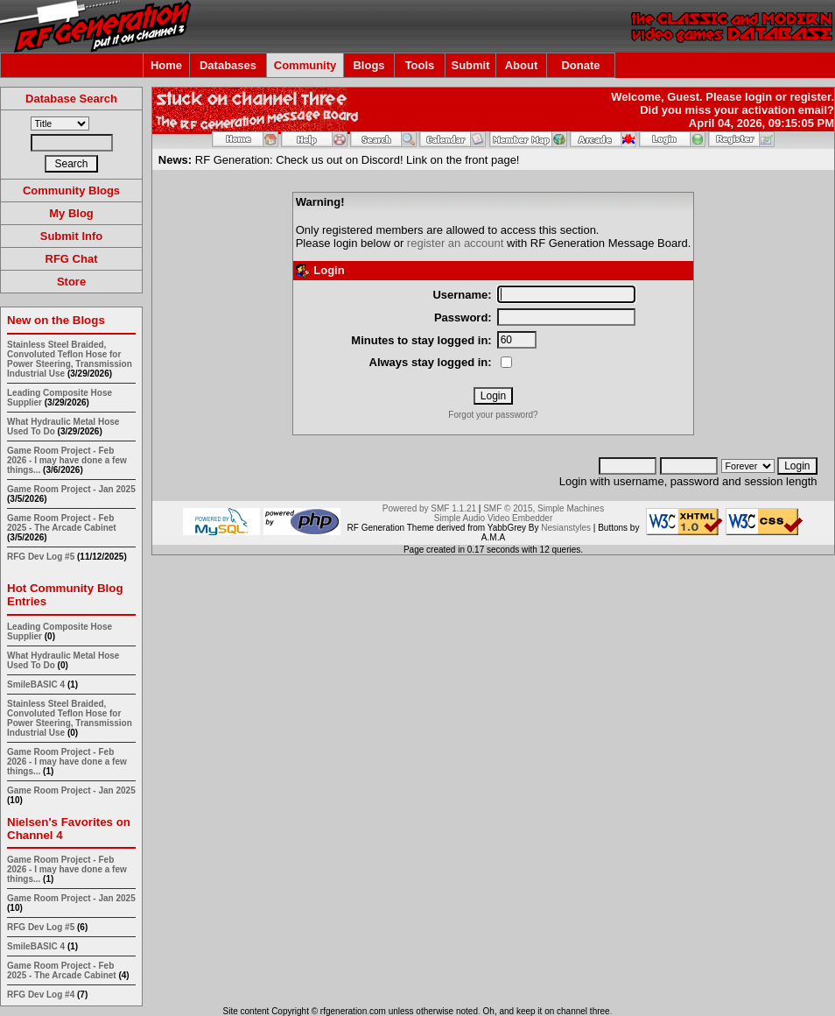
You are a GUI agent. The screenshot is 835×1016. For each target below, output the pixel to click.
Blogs (368, 65)
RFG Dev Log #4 (40, 994)
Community (305, 65)
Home (166, 65)
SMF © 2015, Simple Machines (543, 508)
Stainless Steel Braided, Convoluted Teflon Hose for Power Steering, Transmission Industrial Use (69, 359)
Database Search (71, 98)
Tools (420, 65)
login (758, 96)
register (810, 96)
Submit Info (71, 236)
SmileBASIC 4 (36, 684)
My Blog (71, 213)
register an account (455, 243)
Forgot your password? (492, 415)
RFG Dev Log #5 (40, 556)
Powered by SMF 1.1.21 (429, 508)
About (521, 65)
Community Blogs (71, 190)
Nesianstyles (566, 528)
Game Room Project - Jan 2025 (71, 489)
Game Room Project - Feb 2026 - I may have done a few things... (67, 460)
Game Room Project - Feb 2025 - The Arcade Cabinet (61, 523)
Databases (228, 65)
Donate (580, 65)
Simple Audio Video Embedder (493, 518)
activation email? (788, 109)
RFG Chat (72, 258)
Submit (470, 65)
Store (71, 281)
